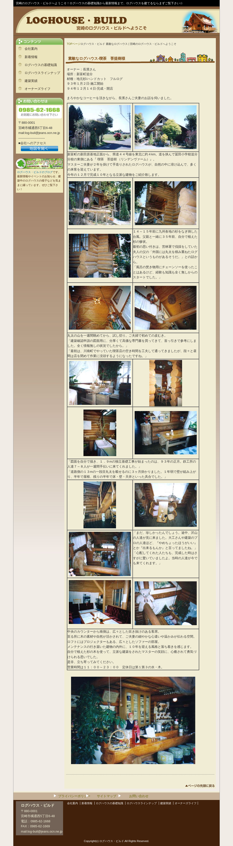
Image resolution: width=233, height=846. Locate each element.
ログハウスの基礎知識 (41, 65)
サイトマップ (106, 796)
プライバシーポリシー (74, 796)
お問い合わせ (139, 796)
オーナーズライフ (37, 89)
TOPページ (73, 43)
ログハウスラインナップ (42, 73)
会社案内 (31, 49)
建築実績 (31, 81)
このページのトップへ (200, 786)
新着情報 (31, 57)
